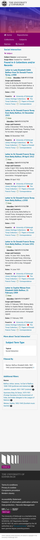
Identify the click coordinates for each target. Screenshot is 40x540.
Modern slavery (8, 493)
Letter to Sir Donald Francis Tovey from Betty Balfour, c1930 (19, 199)
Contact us (5, 467)
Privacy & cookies (9, 488)
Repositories (22, 35)
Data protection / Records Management (18, 505)
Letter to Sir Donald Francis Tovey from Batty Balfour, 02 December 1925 (19, 113)
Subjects (23, 39)
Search (20, 44)
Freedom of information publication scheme (20, 502)
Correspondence (25, 104)
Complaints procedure (11, 490)
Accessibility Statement (11, 499)
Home (8, 35)
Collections (9, 39)
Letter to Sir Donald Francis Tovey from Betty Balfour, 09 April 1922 (19, 155)
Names (7, 44)
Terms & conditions (10, 485)
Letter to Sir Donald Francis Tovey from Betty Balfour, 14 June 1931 (19, 242)
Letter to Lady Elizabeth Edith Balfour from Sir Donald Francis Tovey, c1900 (19, 72)
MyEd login (6, 512)
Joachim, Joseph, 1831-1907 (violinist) (18, 389)
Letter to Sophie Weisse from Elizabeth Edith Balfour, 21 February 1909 (17, 290)
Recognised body (20, 526)
